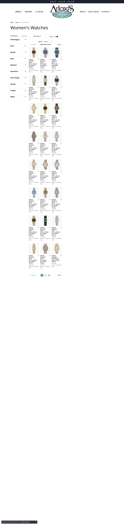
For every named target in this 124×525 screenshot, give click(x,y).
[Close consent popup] (35, 522)
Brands (13, 52)
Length (13, 90)
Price (12, 46)
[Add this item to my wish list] (55, 76)
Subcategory (15, 39)
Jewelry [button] (28, 11)
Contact (105, 11)
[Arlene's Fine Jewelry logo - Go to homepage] (62, 11)
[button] (53, 1)
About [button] (83, 11)
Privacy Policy (25, 522)
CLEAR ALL (24, 36)
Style (12, 58)
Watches (17, 22)
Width (12, 97)
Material (13, 65)
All (75, 353)
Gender (13, 84)
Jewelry (12, 22)
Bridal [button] (18, 11)
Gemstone (14, 71)
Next (110, 44)
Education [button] (93, 11)
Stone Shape (14, 77)
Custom (39, 11)
